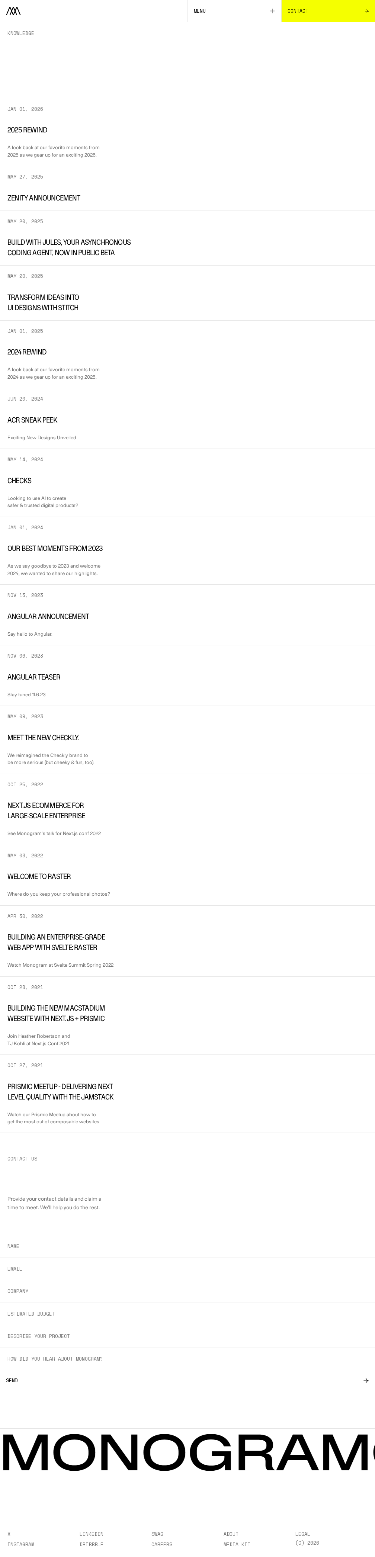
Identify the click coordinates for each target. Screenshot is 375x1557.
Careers (161, 1544)
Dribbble (91, 1544)
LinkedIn (91, 1534)
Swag (157, 1534)
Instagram (20, 1544)
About (231, 1534)
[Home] (94, 11)
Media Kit (237, 1544)
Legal (302, 1534)
